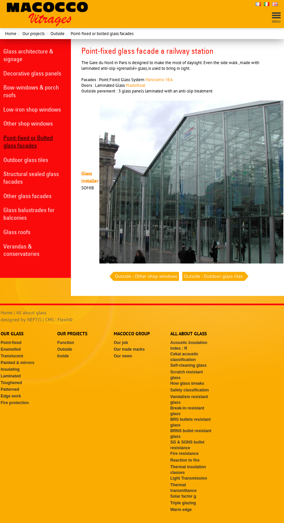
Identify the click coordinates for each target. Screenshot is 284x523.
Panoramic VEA (159, 79)
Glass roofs (16, 232)
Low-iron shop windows (32, 109)
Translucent (12, 356)
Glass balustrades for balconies (29, 213)
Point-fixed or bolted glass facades (102, 33)
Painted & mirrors (17, 362)
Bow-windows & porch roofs (31, 91)
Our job (121, 342)
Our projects (33, 33)
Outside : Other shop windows (145, 276)
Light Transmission (188, 478)
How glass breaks (187, 383)
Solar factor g (183, 496)
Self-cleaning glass (188, 365)
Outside (58, 33)
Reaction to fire (184, 460)
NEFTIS (34, 320)
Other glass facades (27, 196)
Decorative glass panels (32, 73)
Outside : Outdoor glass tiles (214, 276)
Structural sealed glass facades (31, 177)
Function (65, 342)
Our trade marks (129, 349)
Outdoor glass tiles (25, 160)
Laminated (11, 376)
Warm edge (181, 509)
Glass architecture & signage (28, 55)
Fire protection (15, 402)
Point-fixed (11, 342)
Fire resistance (184, 453)
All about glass (31, 313)
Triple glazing (183, 503)
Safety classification (189, 390)
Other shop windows (28, 123)
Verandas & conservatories (21, 250)
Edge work (11, 396)
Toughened (11, 382)
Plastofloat (135, 85)
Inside (63, 356)
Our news (123, 356)
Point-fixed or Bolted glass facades (28, 141)
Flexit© (65, 320)
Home (10, 33)
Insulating (10, 369)
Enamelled (11, 349)
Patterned (10, 389)
